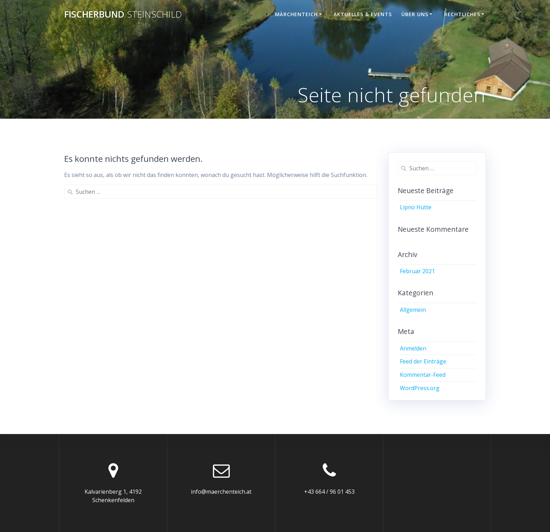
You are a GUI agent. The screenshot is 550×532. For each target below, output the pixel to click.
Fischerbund (123, 14)
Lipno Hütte (415, 207)
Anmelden (413, 348)
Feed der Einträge (423, 361)
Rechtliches (462, 14)
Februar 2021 (417, 271)
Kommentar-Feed (422, 375)
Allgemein (413, 310)
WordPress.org (420, 388)
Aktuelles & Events (363, 14)
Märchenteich (296, 14)
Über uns (414, 14)
